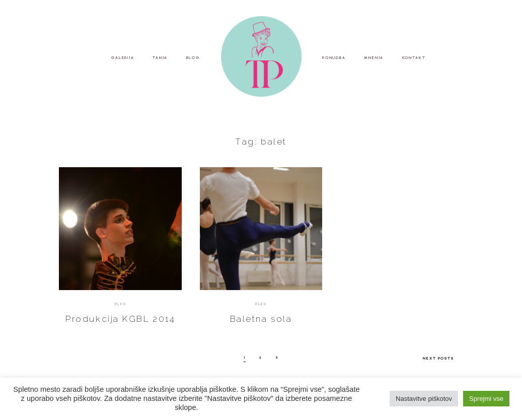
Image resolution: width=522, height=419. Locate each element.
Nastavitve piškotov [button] (424, 398)
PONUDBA (334, 57)
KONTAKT (414, 57)
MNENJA (374, 57)
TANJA (160, 57)
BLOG (193, 57)
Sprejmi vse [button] (486, 398)
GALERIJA (122, 57)
